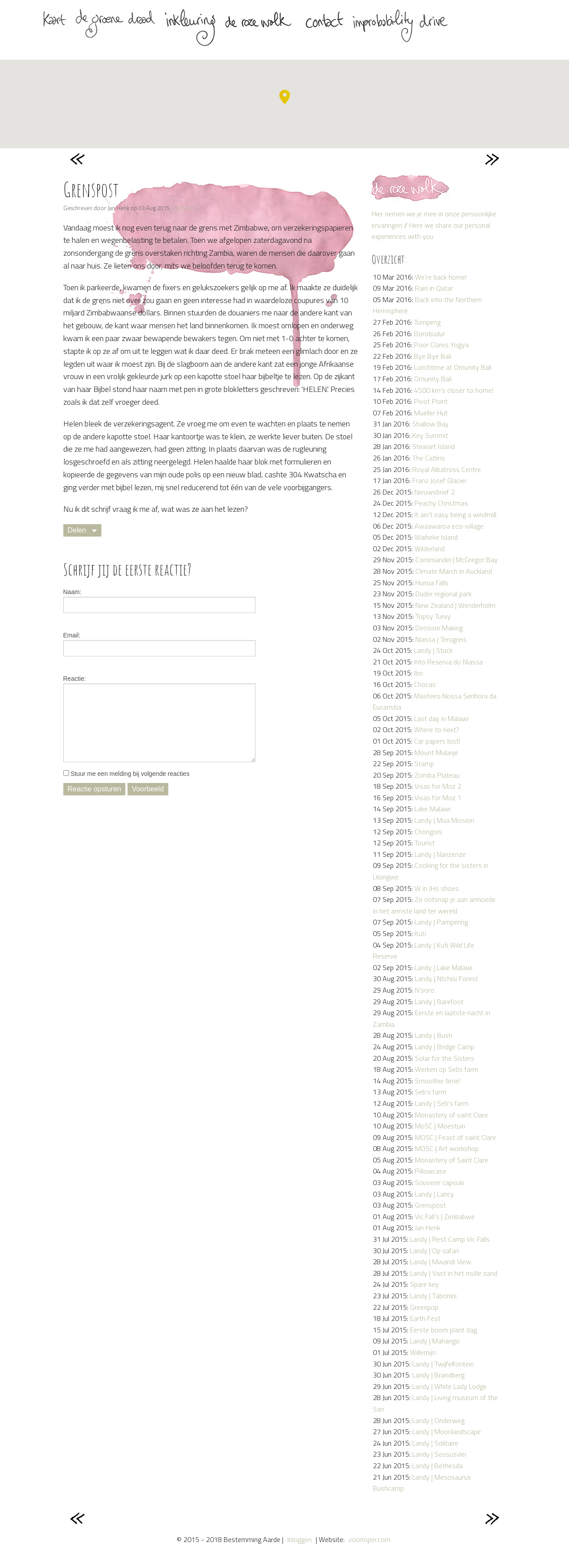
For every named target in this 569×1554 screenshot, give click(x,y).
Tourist (424, 842)
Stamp (424, 763)
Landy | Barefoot (439, 1001)
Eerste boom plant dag (443, 1329)
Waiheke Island (436, 537)
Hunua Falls (432, 582)
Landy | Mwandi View (440, 1261)
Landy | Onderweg (438, 1420)
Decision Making (439, 627)
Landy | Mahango (435, 1340)
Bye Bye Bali (432, 356)
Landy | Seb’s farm (441, 1103)
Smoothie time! (437, 1080)
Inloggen (299, 1539)
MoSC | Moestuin (440, 1125)
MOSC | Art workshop (447, 1148)
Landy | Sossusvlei (439, 1454)
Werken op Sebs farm (446, 1069)
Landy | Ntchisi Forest (446, 978)
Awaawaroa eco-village (449, 526)
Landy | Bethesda (437, 1465)
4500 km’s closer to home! (453, 390)
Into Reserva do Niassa (448, 661)
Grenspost (430, 1205)
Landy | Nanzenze (440, 854)
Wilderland (429, 548)
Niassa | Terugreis (441, 639)
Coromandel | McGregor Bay (456, 559)
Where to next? (436, 729)
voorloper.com (369, 1539)
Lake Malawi (432, 808)
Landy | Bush (433, 1035)
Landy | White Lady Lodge (449, 1386)
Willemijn (423, 1352)
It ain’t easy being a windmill (455, 514)
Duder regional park (443, 593)
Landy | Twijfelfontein (443, 1363)
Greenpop (424, 1307)
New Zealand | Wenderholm (455, 605)
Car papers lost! (437, 741)
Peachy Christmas (441, 503)
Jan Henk (427, 1227)
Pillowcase (430, 1171)
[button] (284, 97)
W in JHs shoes (436, 888)
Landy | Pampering (441, 922)
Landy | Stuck (433, 650)
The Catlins (428, 458)
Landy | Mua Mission (444, 820)
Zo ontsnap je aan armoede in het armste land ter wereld (434, 905)
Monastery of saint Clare (451, 1114)
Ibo (418, 673)
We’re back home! (441, 277)
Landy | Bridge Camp (444, 1046)
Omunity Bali (433, 378)
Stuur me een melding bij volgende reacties (126, 773)
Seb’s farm (430, 1091)
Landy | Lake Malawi (443, 967)
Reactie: (74, 678)
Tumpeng (427, 322)
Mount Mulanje (436, 752)
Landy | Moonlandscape (446, 1431)
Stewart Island (433, 446)
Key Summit (430, 435)
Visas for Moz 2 (437, 786)
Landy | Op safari (434, 1250)
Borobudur (429, 333)
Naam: (72, 591)
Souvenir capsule (439, 1182)
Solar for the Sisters (444, 1058)
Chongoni (428, 831)
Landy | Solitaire (435, 1443)
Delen (77, 530)
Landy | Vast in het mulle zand (453, 1273)
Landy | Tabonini (433, 1295)
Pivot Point (431, 401)
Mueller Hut (431, 412)
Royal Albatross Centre (446, 469)
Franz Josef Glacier (439, 480)
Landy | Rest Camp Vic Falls (450, 1239)
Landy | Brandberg (438, 1375)
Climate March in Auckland (453, 571)
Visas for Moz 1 (437, 797)
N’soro (424, 990)
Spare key (424, 1284)
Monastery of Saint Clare (451, 1160)
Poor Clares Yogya (441, 344)
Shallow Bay (430, 423)
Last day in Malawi (441, 718)
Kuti (420, 933)
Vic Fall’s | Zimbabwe (445, 1216)
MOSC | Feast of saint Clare (455, 1137)
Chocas (425, 684)
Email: (72, 635)
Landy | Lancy (434, 1194)
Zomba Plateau (437, 775)
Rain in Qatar (434, 288)
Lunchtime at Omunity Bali (453, 367)
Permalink (184, 207)
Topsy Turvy (433, 616)
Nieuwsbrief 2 (434, 492)
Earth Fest (425, 1318)
